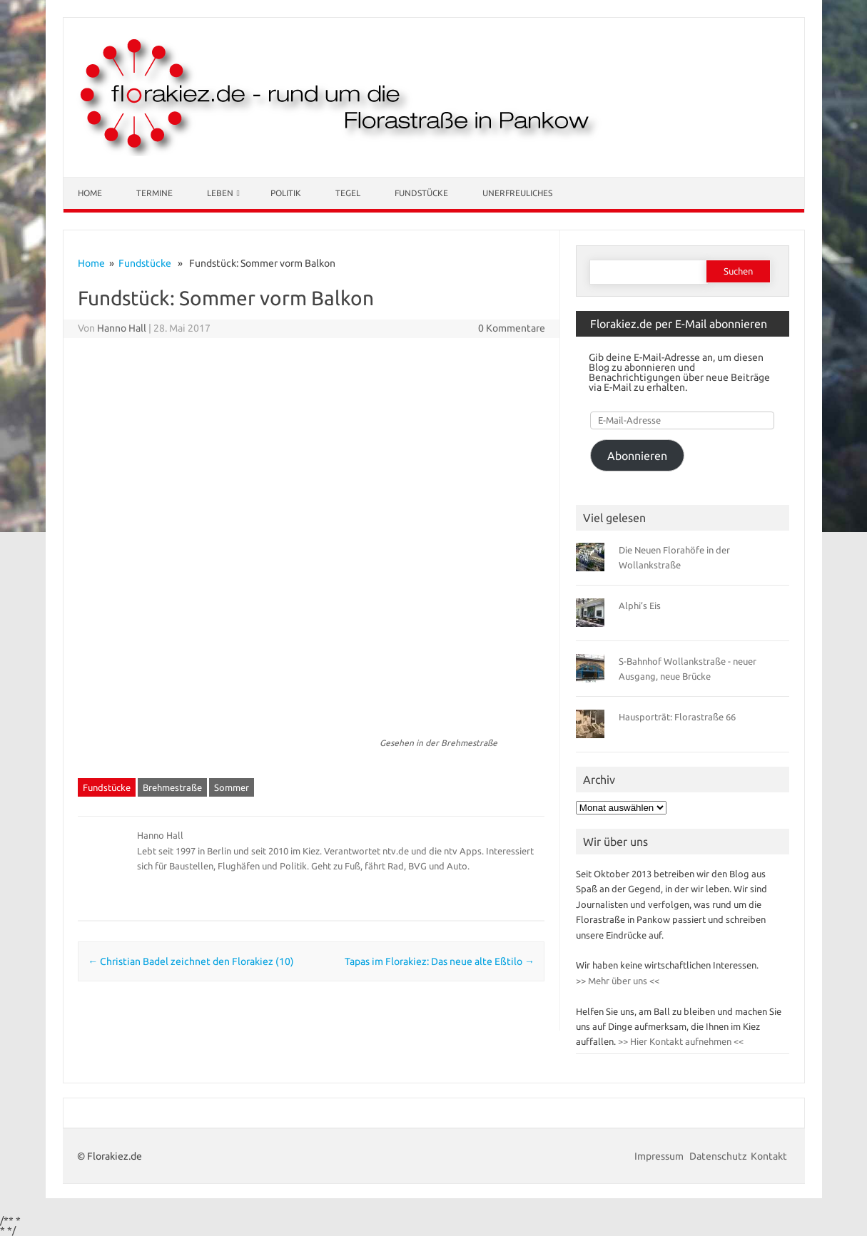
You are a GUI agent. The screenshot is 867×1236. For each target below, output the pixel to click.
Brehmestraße (172, 787)
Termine (154, 193)
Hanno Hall (121, 328)
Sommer (231, 787)
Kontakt (769, 1156)
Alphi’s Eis (640, 606)
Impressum (660, 1156)
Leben (220, 193)
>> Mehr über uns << (617, 981)
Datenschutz (718, 1156)
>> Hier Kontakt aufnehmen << (680, 1041)
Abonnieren (637, 455)
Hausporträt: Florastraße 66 (677, 717)
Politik (285, 193)
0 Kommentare (511, 328)
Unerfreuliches (517, 193)
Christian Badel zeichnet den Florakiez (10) (191, 961)
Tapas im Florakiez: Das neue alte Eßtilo (439, 961)
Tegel (347, 193)
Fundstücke (421, 193)
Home (90, 193)
